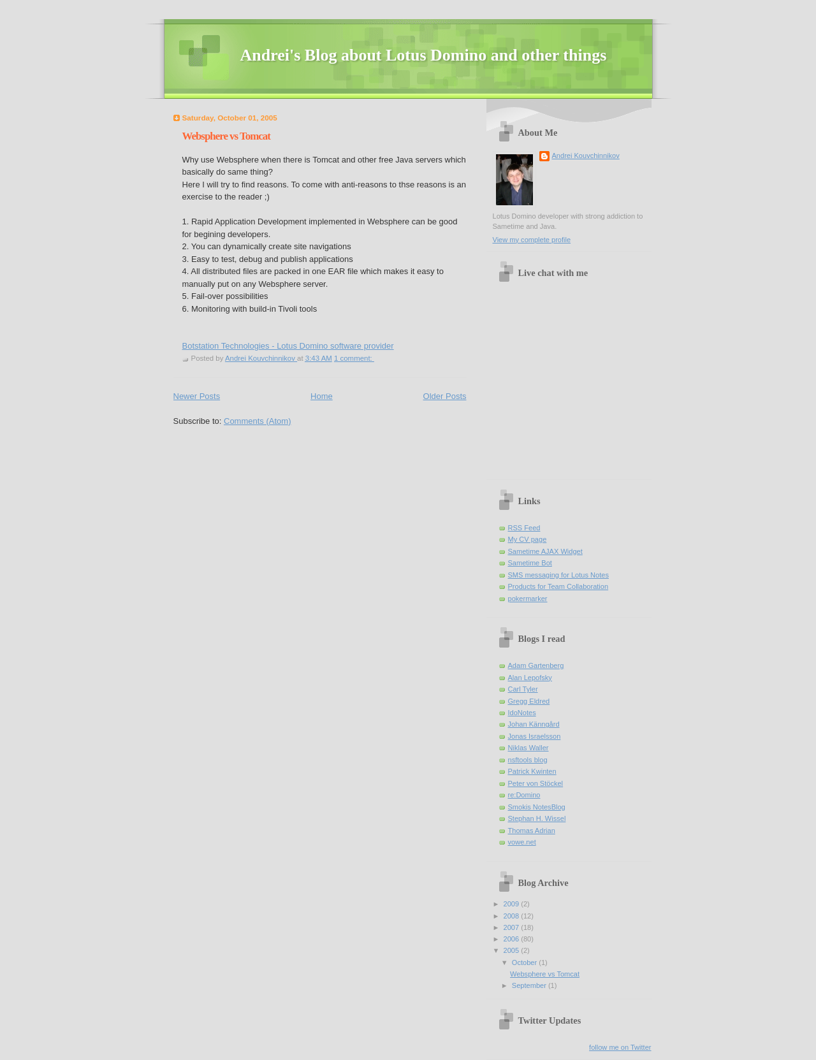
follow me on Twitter (620, 1047)
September (530, 985)
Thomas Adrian (531, 830)
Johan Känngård (534, 724)
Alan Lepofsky (530, 677)
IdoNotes (522, 712)
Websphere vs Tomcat (226, 136)
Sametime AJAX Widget (545, 551)
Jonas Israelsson (534, 736)
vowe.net (522, 842)
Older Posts (445, 396)
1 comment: (354, 358)
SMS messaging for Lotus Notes (558, 575)
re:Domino (524, 795)
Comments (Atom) (257, 421)
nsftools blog (528, 760)
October (525, 962)
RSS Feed (524, 528)
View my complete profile (532, 239)
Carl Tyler (523, 689)
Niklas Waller (528, 747)
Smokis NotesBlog (536, 807)
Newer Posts (197, 396)
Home (321, 396)
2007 (512, 927)
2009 (512, 904)
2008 (512, 916)
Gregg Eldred (529, 701)
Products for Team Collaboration (558, 586)
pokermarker (528, 598)
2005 (512, 950)
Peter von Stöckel (536, 783)
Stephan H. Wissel (537, 818)
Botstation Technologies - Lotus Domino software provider (288, 346)
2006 (512, 939)
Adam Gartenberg (536, 665)
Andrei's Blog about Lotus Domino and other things (423, 55)
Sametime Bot (530, 563)
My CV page (527, 539)
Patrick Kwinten (532, 771)
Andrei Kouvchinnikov (586, 155)
